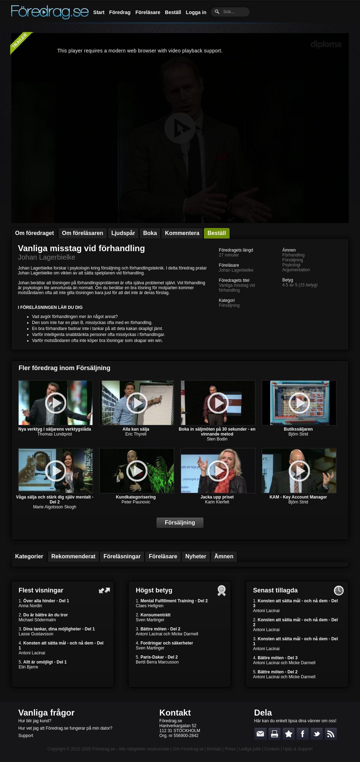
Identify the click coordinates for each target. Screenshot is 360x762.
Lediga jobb (250, 749)
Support (25, 735)
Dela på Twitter (316, 734)
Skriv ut (274, 734)
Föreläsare (147, 12)
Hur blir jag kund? (34, 720)
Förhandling (293, 255)
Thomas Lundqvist (54, 434)
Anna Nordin (30, 605)
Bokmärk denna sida (288, 734)
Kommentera (182, 233)
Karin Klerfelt (217, 502)
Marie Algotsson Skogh (54, 506)
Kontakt (175, 712)
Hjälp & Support (298, 749)
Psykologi (291, 264)
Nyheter (195, 556)
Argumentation (296, 269)
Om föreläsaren (82, 233)
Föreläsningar (122, 556)
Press (230, 749)
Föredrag (120, 12)
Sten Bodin (217, 439)
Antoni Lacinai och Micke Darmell (167, 633)
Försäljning (229, 305)
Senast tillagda (275, 590)
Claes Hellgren (149, 605)
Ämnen (223, 556)
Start (98, 12)
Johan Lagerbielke (46, 257)
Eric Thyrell (136, 434)
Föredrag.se (103, 749)
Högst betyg (154, 590)
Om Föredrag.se (188, 749)
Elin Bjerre (28, 667)
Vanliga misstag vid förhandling (81, 248)
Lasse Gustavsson (36, 633)
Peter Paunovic (136, 502)
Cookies (271, 749)
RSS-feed (330, 734)
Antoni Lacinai (32, 652)
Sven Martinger (150, 619)
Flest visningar (41, 590)
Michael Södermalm (37, 619)
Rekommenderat (73, 556)
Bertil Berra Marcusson (157, 662)
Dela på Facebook (302, 734)
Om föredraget (34, 233)
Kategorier (29, 556)
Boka (150, 233)
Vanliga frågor (46, 712)
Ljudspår (123, 233)
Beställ (173, 12)
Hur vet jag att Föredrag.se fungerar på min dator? (65, 728)
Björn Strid (298, 434)
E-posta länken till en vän (260, 734)
